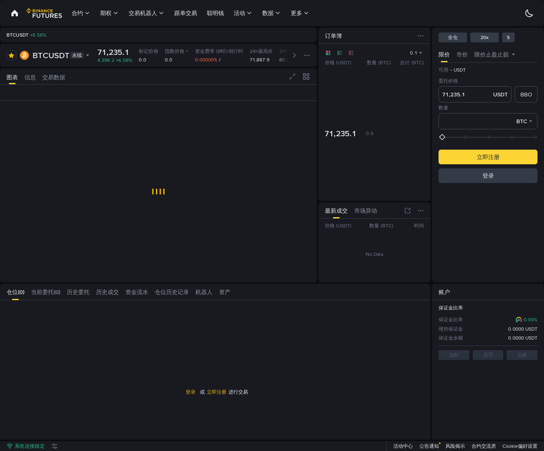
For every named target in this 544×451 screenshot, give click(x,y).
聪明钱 (215, 13)
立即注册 (216, 392)
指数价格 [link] (177, 51)
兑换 (522, 355)
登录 (190, 392)
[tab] (12, 76)
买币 (488, 355)
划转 (454, 355)
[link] (15, 13)
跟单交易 (185, 13)
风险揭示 (455, 446)
